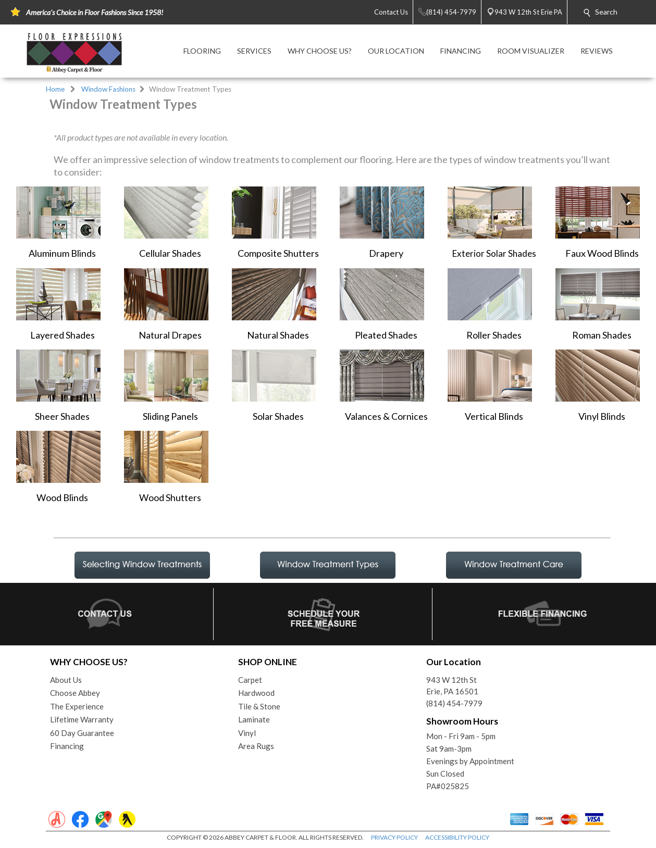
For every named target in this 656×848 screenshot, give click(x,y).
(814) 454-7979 (454, 703)
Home (55, 89)
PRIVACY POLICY (394, 837)
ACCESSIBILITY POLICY (457, 837)
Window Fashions (108, 89)
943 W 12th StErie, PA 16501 (452, 685)
